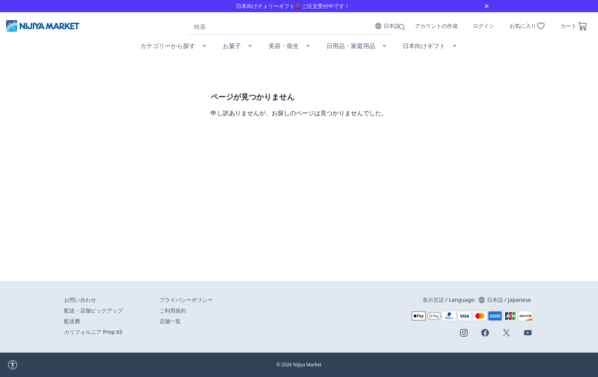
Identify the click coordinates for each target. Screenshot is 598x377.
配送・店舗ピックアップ (93, 310)
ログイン (483, 25)
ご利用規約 (172, 310)
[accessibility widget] (34, 364)
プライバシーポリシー (186, 299)
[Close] (486, 6)
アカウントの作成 (436, 25)
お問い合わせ (80, 299)
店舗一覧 (170, 321)
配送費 (72, 321)
